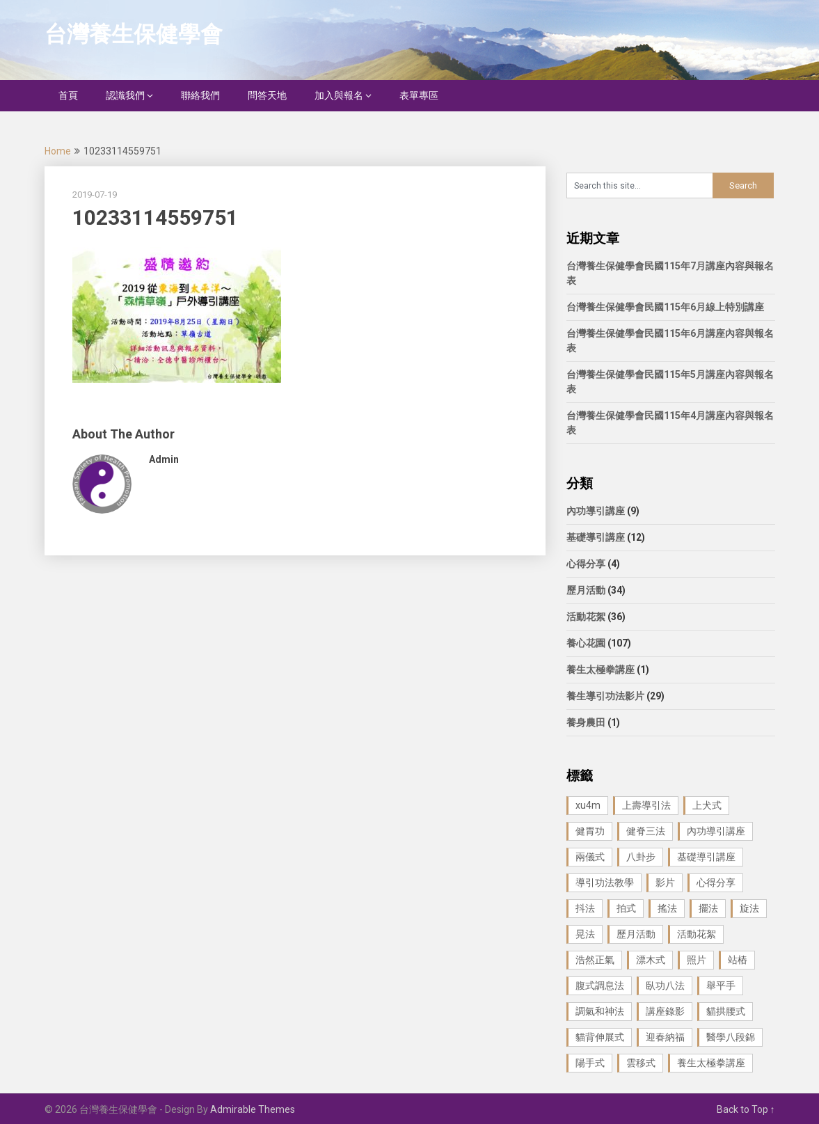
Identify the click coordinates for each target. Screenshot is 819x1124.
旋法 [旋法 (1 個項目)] (749, 908)
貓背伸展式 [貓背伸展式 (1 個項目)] (599, 1037)
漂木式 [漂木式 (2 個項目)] (650, 959)
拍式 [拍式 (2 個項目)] (626, 908)
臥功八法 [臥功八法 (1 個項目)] (665, 985)
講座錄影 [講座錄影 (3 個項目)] (665, 1011)
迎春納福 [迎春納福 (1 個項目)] (665, 1037)
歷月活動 (585, 590)
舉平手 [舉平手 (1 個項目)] (720, 985)
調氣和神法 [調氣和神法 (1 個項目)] (599, 1011)
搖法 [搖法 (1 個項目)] (667, 908)
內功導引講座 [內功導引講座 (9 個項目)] (716, 831)
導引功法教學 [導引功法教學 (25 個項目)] (604, 882)
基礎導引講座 (595, 537)
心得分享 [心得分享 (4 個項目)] (716, 882)
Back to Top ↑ (746, 1109)
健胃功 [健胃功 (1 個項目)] (590, 831)
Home (58, 151)
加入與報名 (339, 95)
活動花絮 (585, 616)
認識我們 (125, 95)
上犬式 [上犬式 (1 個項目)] (707, 805)
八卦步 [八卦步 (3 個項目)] (640, 856)
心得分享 (585, 563)
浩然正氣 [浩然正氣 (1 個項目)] (594, 959)
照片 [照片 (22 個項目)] (696, 959)
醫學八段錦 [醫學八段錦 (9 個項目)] (730, 1037)
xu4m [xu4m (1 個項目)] (588, 805)
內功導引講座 (595, 510)
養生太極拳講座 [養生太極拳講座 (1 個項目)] (711, 1062)
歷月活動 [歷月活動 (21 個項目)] (636, 934)
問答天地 (267, 95)
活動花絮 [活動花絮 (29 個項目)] (696, 934)
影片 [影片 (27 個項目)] (665, 882)
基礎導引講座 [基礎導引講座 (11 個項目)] (706, 856)
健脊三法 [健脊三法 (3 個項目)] (645, 831)
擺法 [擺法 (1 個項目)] (708, 908)
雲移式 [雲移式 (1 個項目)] (640, 1062)
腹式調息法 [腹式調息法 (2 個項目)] (599, 985)
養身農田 (585, 722)
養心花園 (585, 643)
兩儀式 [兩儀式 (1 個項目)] (590, 856)
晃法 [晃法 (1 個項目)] (585, 934)
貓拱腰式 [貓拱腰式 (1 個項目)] (725, 1011)
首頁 (68, 95)
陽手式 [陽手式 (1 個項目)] (590, 1062)
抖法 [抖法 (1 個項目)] (585, 908)
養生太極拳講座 (600, 669)
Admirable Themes (252, 1109)
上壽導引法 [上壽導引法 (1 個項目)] (646, 805)
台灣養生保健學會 (134, 34)
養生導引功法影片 (605, 696)
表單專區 (418, 95)
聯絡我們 (200, 95)
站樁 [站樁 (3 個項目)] (737, 959)
